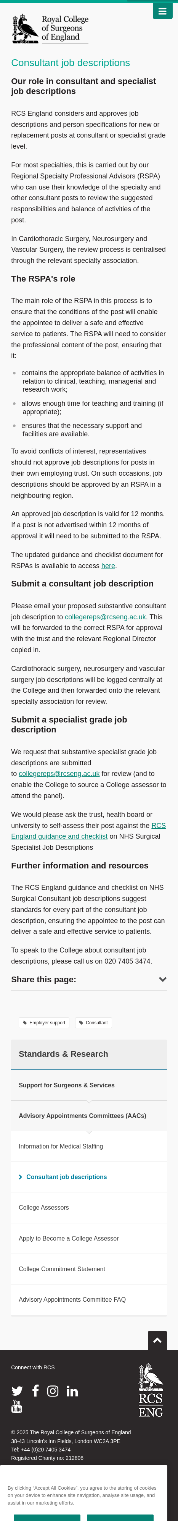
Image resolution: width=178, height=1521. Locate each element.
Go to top (157, 1337)
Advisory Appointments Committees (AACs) (82, 1116)
